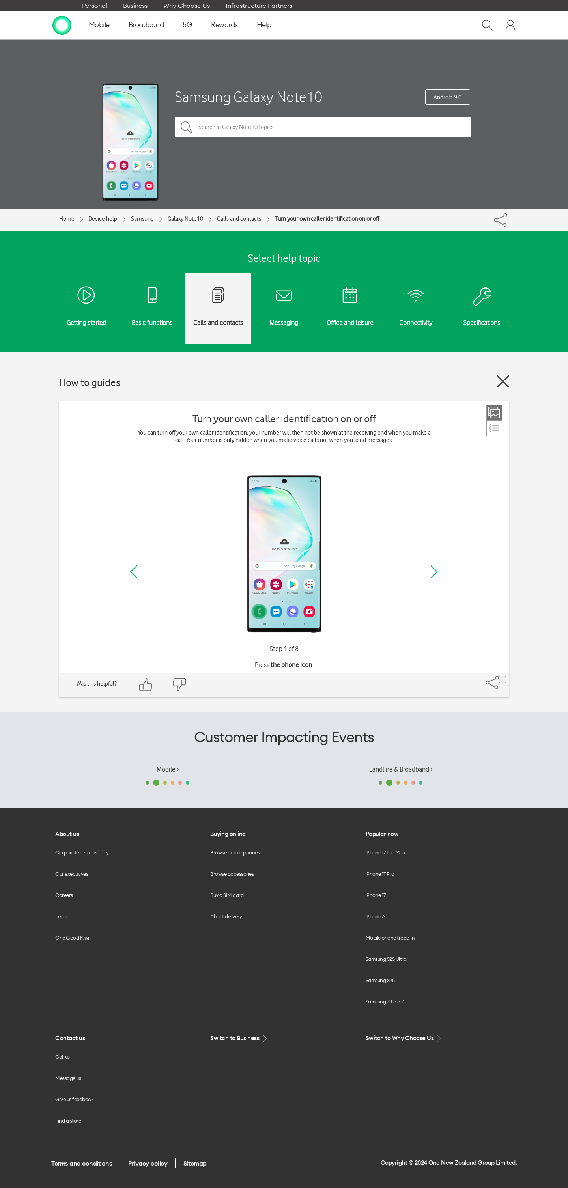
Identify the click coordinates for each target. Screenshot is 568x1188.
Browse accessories (232, 874)
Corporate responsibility (81, 852)
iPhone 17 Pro (380, 874)
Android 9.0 (447, 97)
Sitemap (195, 1163)
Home (67, 218)
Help (264, 24)
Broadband (146, 24)
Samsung (142, 218)
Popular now (382, 833)
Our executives (71, 874)
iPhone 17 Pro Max (385, 852)
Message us (68, 1078)
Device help (102, 218)
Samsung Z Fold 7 (385, 1001)
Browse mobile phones (235, 852)
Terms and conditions (81, 1163)
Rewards (224, 24)
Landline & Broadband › (400, 769)
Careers (64, 895)
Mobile (99, 24)
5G (187, 24)
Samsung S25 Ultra (386, 959)
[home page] (62, 25)
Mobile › (168, 769)
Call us (62, 1057)
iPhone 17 (376, 895)
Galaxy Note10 (185, 218)
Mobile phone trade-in (390, 937)
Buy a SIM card (226, 895)
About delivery (226, 916)
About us (67, 833)
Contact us (70, 1038)
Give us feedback (74, 1099)
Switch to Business (239, 1038)
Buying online (228, 833)
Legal (61, 916)
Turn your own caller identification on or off (327, 218)
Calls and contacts (239, 218)
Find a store (68, 1120)
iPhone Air (377, 916)
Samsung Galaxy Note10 (248, 97)
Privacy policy (147, 1163)
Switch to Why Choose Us (404, 1038)
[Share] (508, 218)
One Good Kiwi (72, 937)
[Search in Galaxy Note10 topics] (323, 127)
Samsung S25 (380, 980)
